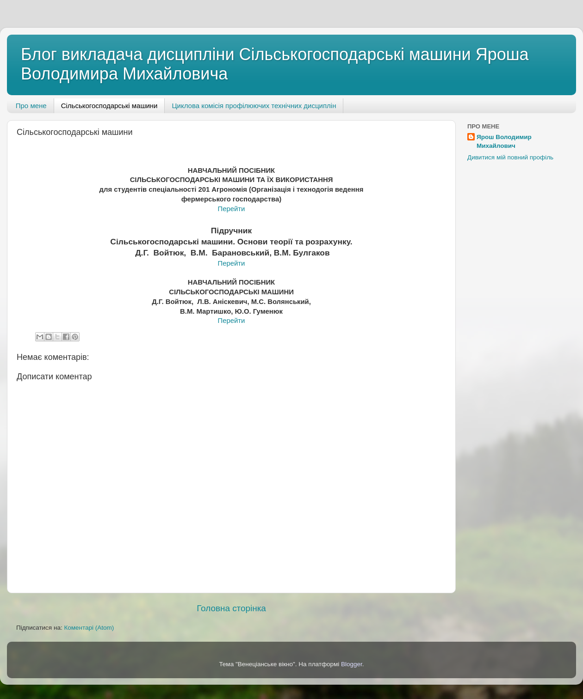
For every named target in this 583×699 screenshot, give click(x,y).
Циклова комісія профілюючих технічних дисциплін (254, 105)
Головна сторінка (231, 608)
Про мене (31, 105)
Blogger (351, 664)
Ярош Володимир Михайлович (504, 141)
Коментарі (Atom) (89, 627)
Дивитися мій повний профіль (510, 157)
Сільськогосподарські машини (109, 105)
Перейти (231, 209)
